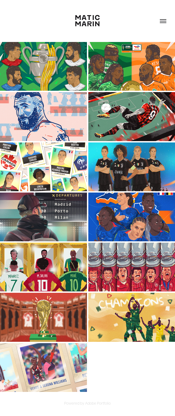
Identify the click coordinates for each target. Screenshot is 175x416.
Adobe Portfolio (98, 403)
